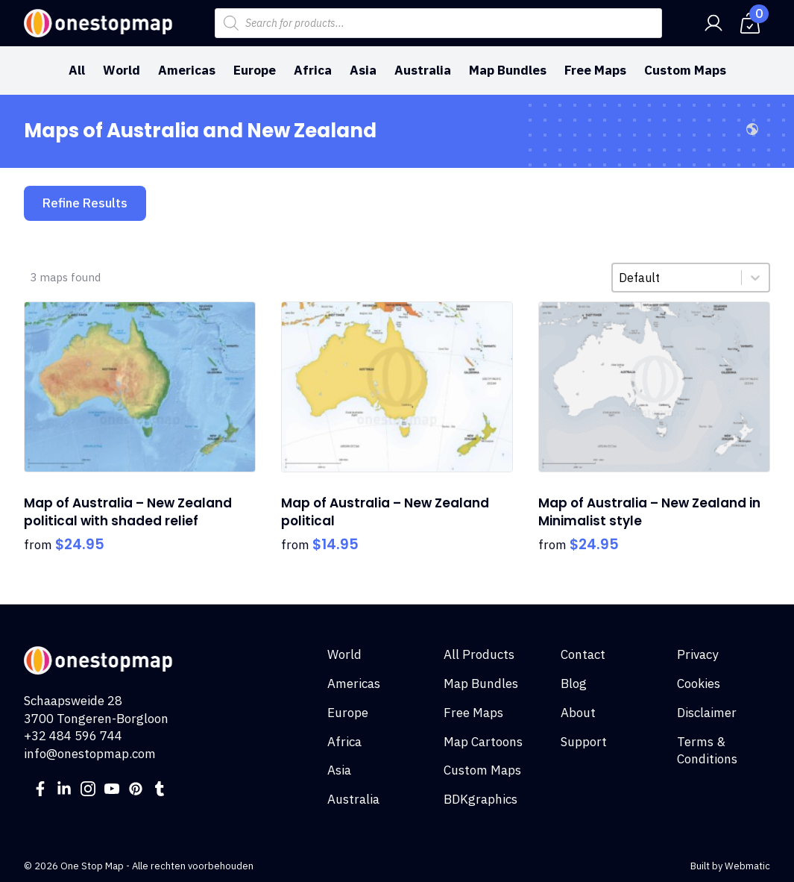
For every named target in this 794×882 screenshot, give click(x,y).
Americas (186, 70)
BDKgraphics (480, 799)
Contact (583, 654)
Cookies (698, 683)
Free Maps (595, 70)
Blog (574, 683)
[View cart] (750, 23)
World (121, 70)
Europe (254, 70)
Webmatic (747, 866)
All (77, 70)
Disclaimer (707, 712)
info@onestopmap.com (90, 753)
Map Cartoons (483, 742)
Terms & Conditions (707, 751)
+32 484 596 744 (73, 736)
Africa (313, 70)
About (578, 712)
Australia (422, 70)
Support (584, 742)
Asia (363, 70)
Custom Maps (685, 70)
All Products (479, 654)
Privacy (697, 654)
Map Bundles (507, 70)
